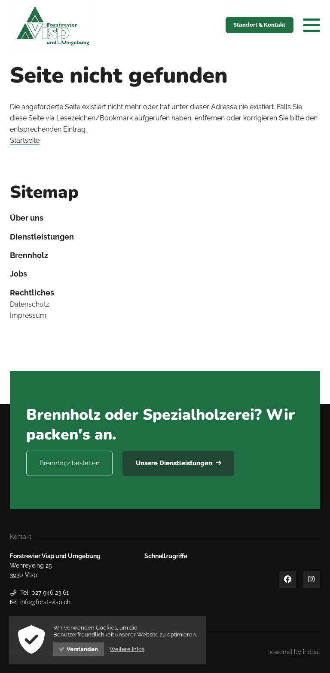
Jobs (18, 273)
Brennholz (29, 255)
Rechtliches (32, 292)
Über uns (26, 217)
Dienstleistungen (42, 236)
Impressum (28, 315)
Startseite (25, 140)
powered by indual (293, 651)
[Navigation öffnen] (311, 25)
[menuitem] (165, 218)
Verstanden (78, 649)
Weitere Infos (127, 649)
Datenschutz (29, 304)
